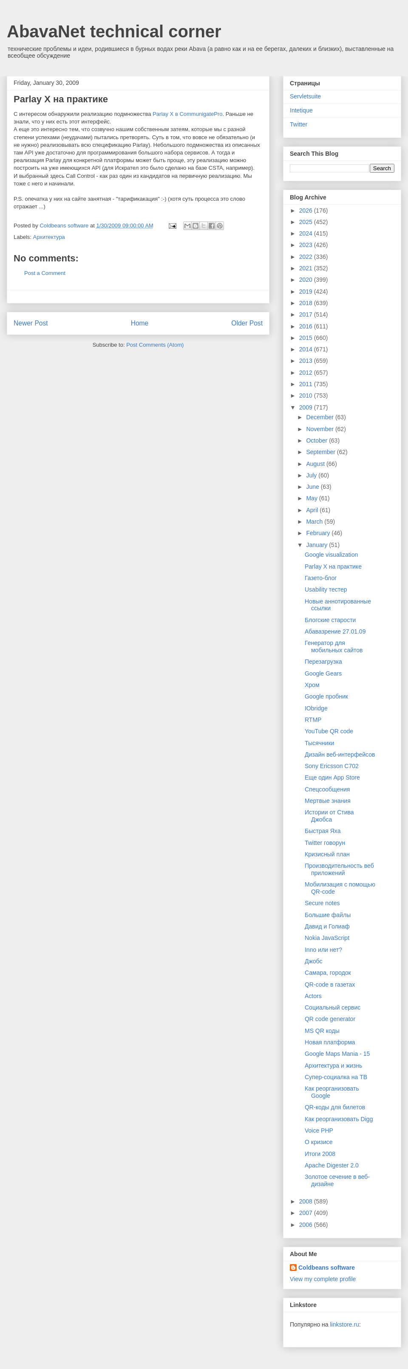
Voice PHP (319, 1130)
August (316, 463)
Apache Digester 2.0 (332, 1165)
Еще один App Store (332, 777)
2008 (306, 1201)
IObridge (316, 708)
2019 (306, 291)
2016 (306, 326)
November (320, 429)
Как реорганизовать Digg (339, 1119)
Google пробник (326, 696)
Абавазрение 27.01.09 (335, 631)
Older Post (247, 323)
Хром (312, 685)
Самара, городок (328, 972)
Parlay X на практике (333, 566)
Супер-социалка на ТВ (336, 1077)
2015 (306, 337)
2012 (306, 372)
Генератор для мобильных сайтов (334, 647)
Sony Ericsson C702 (332, 766)
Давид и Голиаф (327, 926)
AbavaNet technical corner (114, 31)
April (313, 510)
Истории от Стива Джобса (329, 816)
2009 (306, 407)
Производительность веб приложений (339, 869)
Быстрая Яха (322, 831)
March (315, 521)
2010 (306, 395)
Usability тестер (326, 589)
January (317, 544)
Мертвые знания (328, 800)
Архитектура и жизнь (333, 1065)
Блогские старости (330, 620)
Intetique (301, 110)
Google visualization (331, 554)
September (321, 452)
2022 (306, 256)
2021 (306, 268)
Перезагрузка (323, 661)
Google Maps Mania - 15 (337, 1053)
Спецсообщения (327, 789)
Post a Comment (44, 273)
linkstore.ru (344, 1324)
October (317, 440)
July (312, 475)
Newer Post (31, 323)
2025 (306, 222)
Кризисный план (327, 854)
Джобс (314, 961)
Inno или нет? (323, 949)
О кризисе (319, 1142)
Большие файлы (328, 915)
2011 (306, 384)
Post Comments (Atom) (155, 345)
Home (140, 323)
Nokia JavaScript (327, 937)
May (312, 498)
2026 (306, 210)
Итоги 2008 (320, 1153)
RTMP (313, 719)
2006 (306, 1224)
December (320, 417)
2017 (306, 314)
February (319, 533)
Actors (313, 996)
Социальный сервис (332, 1007)
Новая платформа (330, 1042)
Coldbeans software (326, 1267)
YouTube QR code (329, 731)
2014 (306, 349)
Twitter (298, 124)
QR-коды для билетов (335, 1107)
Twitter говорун (325, 842)
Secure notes (322, 903)
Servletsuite (305, 96)
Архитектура (49, 237)
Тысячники (319, 743)
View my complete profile (323, 1279)
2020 (306, 279)
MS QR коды (322, 1030)
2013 (306, 360)
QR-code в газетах (330, 984)
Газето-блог (321, 578)
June (313, 486)
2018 (306, 303)
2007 (306, 1212)
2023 (306, 244)
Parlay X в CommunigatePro (187, 114)
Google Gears (323, 673)
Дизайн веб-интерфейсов (340, 754)
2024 (306, 233)
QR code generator (330, 1019)
